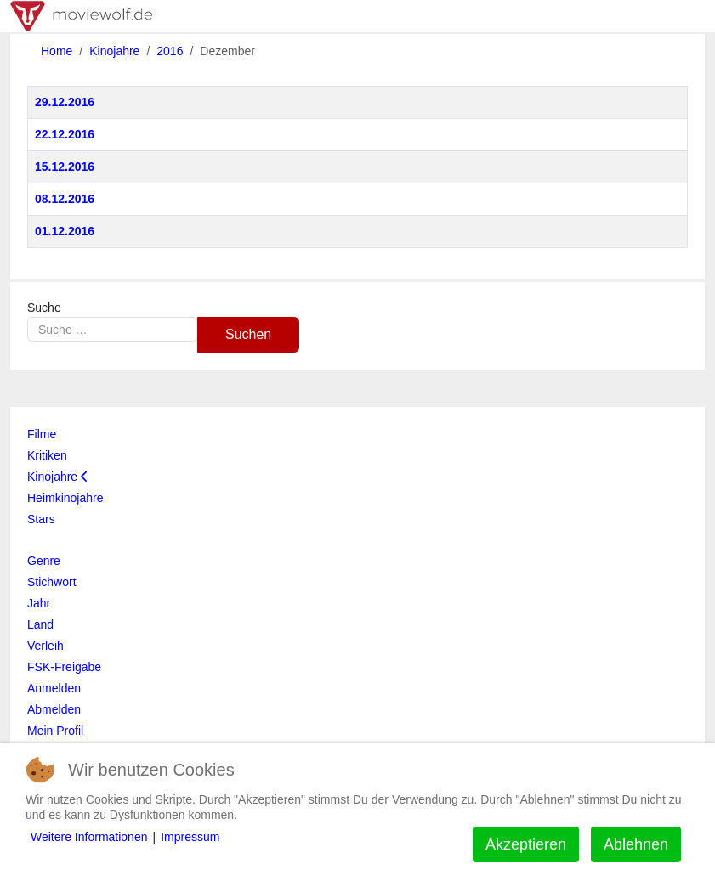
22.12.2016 (64, 134)
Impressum (190, 837)
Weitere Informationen (89, 837)
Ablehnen (636, 844)
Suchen (248, 334)
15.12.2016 (64, 166)
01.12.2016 (64, 231)
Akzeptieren (525, 844)
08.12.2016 (64, 199)
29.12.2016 (64, 102)
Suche (44, 307)
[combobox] (112, 329)
